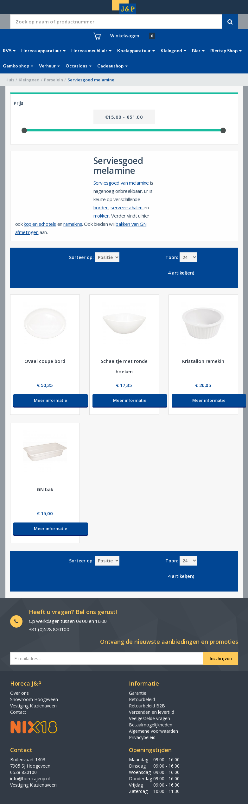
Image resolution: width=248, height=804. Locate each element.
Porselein (53, 80)
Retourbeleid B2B (147, 706)
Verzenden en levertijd (151, 712)
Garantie (137, 693)
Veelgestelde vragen (149, 718)
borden (101, 207)
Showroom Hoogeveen (34, 699)
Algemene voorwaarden (153, 731)
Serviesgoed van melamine (121, 183)
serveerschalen (127, 207)
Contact (18, 712)
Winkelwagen (124, 36)
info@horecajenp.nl (30, 779)
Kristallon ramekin (203, 361)
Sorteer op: (81, 257)
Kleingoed (29, 80)
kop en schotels (40, 224)
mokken (101, 215)
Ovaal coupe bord (44, 361)
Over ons (19, 693)
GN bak (45, 489)
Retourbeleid (142, 699)
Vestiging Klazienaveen (33, 706)
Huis (9, 80)
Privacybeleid (142, 737)
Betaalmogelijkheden (150, 725)
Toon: (171, 257)
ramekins (72, 224)
